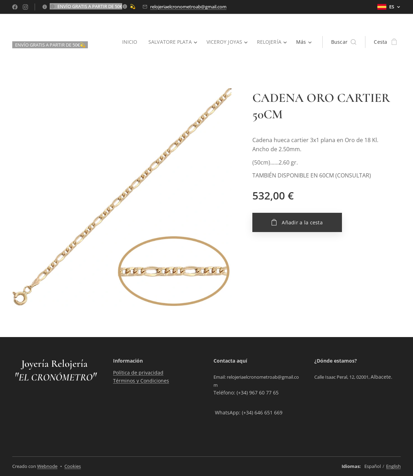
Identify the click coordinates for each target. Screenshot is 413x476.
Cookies (72, 466)
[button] (343, 42)
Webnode (47, 466)
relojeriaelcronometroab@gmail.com (188, 7)
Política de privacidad (138, 373)
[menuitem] (129, 42)
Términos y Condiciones (141, 380)
